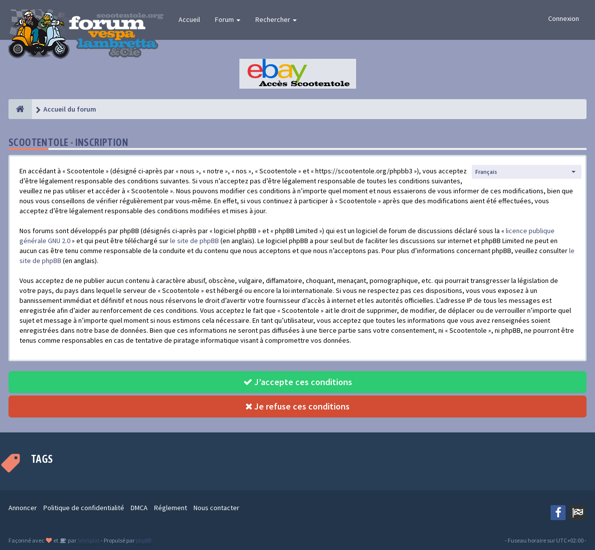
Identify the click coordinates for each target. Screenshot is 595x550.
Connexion (563, 18)
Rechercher (276, 19)
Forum (227, 19)
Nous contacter (216, 507)
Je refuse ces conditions (297, 406)
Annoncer (22, 507)
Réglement (170, 507)
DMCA (139, 507)
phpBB (143, 540)
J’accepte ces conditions (297, 382)
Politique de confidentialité (83, 507)
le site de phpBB (194, 240)
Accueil (189, 19)
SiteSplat (88, 540)
